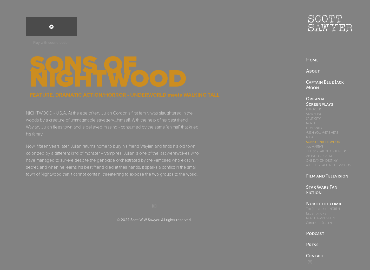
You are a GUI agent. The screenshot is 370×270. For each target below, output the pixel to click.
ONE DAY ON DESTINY (322, 160)
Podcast (315, 233)
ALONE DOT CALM (319, 156)
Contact (315, 255)
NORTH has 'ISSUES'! (320, 218)
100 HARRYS (314, 146)
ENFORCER (313, 109)
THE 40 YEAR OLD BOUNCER (326, 151)
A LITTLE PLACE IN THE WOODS (328, 165)
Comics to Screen (319, 223)
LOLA (309, 137)
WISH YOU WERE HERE (322, 132)
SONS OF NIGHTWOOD (323, 141)
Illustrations (316, 213)
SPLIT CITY (313, 118)
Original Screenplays (319, 101)
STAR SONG (314, 114)
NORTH (311, 123)
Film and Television (327, 175)
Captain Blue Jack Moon (325, 84)
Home (312, 59)
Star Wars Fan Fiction (322, 189)
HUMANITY (314, 128)
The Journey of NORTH (323, 209)
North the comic (324, 203)
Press (312, 244)
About (313, 70)
